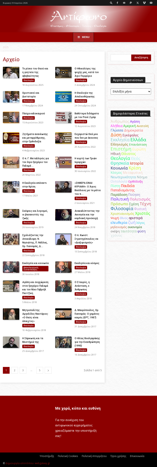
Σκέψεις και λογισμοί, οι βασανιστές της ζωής (35, 215)
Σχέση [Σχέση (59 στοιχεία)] (134, 204)
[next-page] (48, 370)
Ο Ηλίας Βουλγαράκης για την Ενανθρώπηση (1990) (87, 342)
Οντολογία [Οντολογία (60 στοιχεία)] (119, 181)
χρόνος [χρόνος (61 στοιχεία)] (116, 235)
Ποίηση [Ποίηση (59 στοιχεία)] (134, 194)
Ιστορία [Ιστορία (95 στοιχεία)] (136, 163)
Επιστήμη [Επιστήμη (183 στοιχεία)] (121, 149)
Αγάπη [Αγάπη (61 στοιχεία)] (135, 121)
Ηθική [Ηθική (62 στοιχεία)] (115, 153)
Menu (83, 37)
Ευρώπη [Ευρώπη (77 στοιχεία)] (139, 149)
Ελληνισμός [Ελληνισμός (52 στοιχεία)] (119, 144)
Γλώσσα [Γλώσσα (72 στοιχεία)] (117, 130)
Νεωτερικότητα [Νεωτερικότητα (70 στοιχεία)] (123, 177)
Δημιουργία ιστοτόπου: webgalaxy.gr (28, 463)
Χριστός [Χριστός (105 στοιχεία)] (142, 213)
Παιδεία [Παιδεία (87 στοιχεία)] (128, 185)
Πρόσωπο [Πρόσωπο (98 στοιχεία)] (119, 203)
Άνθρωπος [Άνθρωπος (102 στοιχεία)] (120, 121)
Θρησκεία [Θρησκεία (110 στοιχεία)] (120, 163)
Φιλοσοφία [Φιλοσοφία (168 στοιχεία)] (122, 208)
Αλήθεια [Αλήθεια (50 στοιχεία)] (116, 126)
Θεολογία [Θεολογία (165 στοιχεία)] (120, 158)
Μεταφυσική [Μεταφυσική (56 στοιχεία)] (132, 172)
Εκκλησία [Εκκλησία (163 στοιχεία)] (120, 140)
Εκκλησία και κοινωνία (35, 263)
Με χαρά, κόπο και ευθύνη (78, 408)
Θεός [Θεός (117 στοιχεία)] (135, 158)
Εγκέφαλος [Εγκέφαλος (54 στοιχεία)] (130, 135)
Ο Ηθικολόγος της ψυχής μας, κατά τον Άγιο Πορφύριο (87, 72)
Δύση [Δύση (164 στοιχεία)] (116, 135)
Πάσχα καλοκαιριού (33, 113)
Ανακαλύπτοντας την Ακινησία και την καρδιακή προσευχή (87, 215)
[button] (111, 2)
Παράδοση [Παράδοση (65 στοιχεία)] (119, 194)
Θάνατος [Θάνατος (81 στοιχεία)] (128, 153)
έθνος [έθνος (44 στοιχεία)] (124, 218)
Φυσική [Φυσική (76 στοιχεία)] (140, 208)
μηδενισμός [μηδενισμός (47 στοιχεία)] (119, 227)
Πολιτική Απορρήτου (94, 456)
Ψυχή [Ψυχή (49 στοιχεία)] (115, 218)
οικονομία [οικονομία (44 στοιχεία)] (135, 227)
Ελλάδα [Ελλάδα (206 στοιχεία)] (138, 139)
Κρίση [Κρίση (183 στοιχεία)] (135, 168)
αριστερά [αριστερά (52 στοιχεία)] (135, 218)
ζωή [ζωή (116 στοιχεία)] (132, 222)
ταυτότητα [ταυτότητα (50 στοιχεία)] (129, 231)
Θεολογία (29, 80)
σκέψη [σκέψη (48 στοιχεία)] (115, 231)
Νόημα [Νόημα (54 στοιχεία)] (142, 177)
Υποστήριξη (47, 456)
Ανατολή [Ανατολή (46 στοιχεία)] (143, 126)
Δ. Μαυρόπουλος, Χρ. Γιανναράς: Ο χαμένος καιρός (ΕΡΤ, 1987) (87, 314)
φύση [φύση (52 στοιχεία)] (141, 231)
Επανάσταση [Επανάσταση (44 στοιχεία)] (138, 144)
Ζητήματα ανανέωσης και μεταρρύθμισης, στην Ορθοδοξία (35, 138)
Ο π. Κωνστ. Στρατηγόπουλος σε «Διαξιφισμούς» (86, 239)
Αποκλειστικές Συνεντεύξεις (31, 268)
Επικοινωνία (137, 456)
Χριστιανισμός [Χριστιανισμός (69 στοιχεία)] (122, 213)
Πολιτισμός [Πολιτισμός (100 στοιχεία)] (140, 199)
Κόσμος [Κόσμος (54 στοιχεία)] (116, 172)
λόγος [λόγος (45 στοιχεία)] (140, 223)
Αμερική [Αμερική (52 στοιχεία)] (129, 126)
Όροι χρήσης (118, 456)
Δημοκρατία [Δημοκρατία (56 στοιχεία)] (133, 130)
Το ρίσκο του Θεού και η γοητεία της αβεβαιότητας (35, 72)
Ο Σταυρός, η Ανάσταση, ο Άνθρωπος (82, 286)
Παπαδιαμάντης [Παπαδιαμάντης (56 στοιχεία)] (123, 190)
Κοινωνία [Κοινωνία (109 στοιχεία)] (119, 168)
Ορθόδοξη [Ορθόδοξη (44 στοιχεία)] (135, 181)
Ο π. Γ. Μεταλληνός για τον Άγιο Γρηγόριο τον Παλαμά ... (35, 162)
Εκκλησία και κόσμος (87, 263)
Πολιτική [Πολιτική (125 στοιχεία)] (120, 199)
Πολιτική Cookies (68, 456)
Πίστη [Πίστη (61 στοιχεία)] (115, 186)
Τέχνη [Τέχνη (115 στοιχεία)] (145, 203)
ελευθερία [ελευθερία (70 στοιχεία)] (119, 222)
